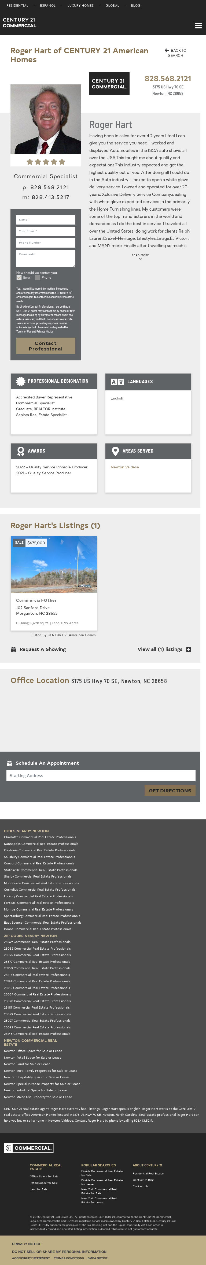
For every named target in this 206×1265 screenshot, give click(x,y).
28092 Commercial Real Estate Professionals (37, 1027)
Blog (136, 6)
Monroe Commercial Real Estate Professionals (38, 909)
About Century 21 (147, 1165)
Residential (17, 6)
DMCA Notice (98, 1258)
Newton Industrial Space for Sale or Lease (35, 1090)
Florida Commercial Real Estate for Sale (102, 1173)
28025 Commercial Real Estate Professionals (37, 955)
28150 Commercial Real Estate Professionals (37, 968)
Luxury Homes (81, 6)
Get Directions (170, 790)
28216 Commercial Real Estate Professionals (37, 975)
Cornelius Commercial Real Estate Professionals (40, 889)
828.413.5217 (50, 196)
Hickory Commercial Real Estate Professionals (38, 896)
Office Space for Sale (44, 1176)
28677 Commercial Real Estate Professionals (37, 962)
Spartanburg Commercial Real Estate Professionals (42, 916)
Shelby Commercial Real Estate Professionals (38, 876)
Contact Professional (46, 345)
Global (112, 6)
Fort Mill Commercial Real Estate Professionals (39, 903)
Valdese (132, 467)
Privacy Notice (26, 1244)
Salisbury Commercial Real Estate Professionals (39, 857)
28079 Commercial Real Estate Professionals (37, 1014)
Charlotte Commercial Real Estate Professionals (40, 837)
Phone (46, 277)
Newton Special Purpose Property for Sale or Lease (42, 1084)
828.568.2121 (168, 78)
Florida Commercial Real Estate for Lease (102, 1182)
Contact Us (140, 1186)
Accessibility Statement (31, 1258)
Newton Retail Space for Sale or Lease (32, 1057)
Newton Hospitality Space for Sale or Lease (36, 1077)
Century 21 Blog (143, 1180)
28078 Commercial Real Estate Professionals (37, 1001)
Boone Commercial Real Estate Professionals (37, 929)
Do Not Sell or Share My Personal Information (59, 1252)
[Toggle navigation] (198, 23)
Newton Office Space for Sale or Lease (33, 1051)
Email (27, 277)
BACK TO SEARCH (175, 53)
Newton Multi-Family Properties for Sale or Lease (41, 1071)
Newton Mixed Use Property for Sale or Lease (38, 1097)
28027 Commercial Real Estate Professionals (37, 1020)
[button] (39, 650)
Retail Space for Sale (44, 1183)
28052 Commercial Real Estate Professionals (37, 948)
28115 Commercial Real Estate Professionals (37, 1007)
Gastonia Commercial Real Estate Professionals (39, 850)
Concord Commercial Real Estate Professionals (39, 863)
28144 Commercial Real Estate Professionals (37, 981)
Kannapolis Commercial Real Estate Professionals (41, 844)
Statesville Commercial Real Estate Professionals (41, 870)
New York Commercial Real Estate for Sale (99, 1191)
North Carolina (127, 1115)
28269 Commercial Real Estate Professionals (37, 942)
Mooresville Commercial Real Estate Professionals (41, 883)
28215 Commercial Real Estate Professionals (37, 988)
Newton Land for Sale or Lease (27, 1064)
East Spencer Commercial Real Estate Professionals (43, 922)
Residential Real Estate (148, 1173)
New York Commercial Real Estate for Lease (99, 1200)
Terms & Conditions (69, 1258)
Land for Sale (38, 1189)
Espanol (48, 6)
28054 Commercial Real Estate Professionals (37, 994)
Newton (118, 467)
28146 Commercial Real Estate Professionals (37, 1034)
